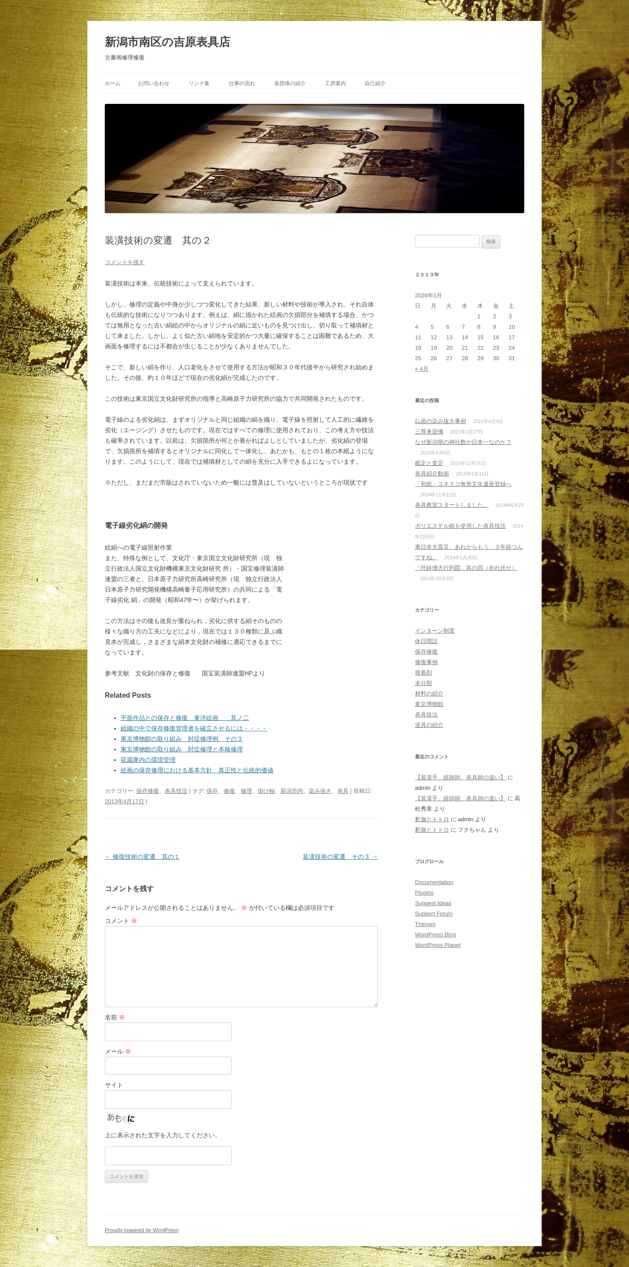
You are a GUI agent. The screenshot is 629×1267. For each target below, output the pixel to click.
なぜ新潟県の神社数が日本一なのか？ (463, 442)
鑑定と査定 (429, 463)
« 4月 (422, 368)
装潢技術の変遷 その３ (340, 856)
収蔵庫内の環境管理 (148, 759)
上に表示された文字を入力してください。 (163, 1135)
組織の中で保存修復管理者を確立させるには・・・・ (194, 728)
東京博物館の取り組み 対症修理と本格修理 (182, 749)
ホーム (113, 83)
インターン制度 (435, 630)
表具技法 (176, 791)
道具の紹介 (429, 725)
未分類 (423, 683)
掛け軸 (266, 791)
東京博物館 (429, 704)
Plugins (424, 892)
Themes (425, 924)
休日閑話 (426, 641)
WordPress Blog (435, 934)
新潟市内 (291, 791)
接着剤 (423, 672)
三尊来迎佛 (429, 431)
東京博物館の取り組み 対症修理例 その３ (182, 738)
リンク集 (199, 83)
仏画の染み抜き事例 (440, 421)
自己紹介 (375, 83)
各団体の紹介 (290, 83)
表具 (343, 791)
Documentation (434, 882)
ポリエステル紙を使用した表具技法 (460, 526)
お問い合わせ (153, 83)
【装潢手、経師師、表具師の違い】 (460, 777)
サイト (114, 1084)
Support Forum (434, 913)
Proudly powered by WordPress (142, 1230)
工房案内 (335, 83)
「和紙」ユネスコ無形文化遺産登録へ (463, 484)
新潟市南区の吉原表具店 (167, 41)
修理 (246, 791)
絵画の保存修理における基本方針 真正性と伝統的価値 (197, 770)
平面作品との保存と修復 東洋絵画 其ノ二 (185, 717)
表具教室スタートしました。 (452, 505)
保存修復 (147, 791)
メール (118, 1051)
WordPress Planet (438, 945)
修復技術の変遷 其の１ (142, 856)
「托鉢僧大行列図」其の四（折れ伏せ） (466, 568)
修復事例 (426, 662)
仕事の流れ (242, 83)
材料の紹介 (429, 693)
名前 (115, 1017)
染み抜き (320, 791)
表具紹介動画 (432, 473)
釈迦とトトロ (432, 819)
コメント (121, 920)
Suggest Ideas (433, 903)
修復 (229, 791)
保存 (212, 791)
